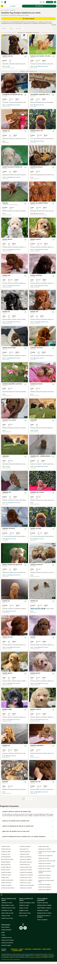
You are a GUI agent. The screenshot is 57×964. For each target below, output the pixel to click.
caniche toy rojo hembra (7, 888)
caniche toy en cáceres (44, 863)
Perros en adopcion (42, 919)
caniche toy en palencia (44, 887)
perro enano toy (24, 849)
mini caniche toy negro (7, 859)
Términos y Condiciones (41, 955)
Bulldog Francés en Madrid (44, 905)
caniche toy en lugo (43, 846)
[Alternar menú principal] (2, 2)
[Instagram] (25, 928)
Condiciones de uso (6, 937)
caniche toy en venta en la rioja (46, 860)
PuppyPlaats (28, 949)
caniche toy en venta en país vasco (46, 881)
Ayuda (3, 932)
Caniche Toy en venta (7, 918)
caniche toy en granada (26, 872)
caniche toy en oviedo (44, 868)
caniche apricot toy (25, 851)
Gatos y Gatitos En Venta (26, 899)
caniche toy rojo (5, 854)
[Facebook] (21, 928)
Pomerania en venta (6, 910)
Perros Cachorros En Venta (8, 899)
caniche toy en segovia (44, 884)
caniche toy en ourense (44, 849)
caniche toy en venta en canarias (44, 872)
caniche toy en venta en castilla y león (46, 852)
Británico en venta (24, 905)
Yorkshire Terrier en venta (8, 908)
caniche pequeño (5, 862)
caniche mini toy (5, 846)
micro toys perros (5, 864)
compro (12, 28)
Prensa (3, 935)
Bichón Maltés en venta (7, 905)
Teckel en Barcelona (42, 902)
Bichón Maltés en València (44, 908)
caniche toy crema (6, 875)
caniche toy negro (6, 851)
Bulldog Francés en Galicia (44, 913)
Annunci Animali (46, 949)
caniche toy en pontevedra (27, 885)
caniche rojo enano (6, 882)
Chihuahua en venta (6, 902)
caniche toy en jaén (43, 858)
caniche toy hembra (25, 846)
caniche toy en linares (44, 877)
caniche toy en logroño (26, 888)
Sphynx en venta (23, 908)
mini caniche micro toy (26, 862)
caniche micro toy (6, 849)
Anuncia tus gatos (6, 945)
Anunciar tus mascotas (7, 940)
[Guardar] (25, 56)
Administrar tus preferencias (35, 957)
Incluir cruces (18, 28)
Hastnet (21, 949)
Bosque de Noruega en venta (27, 902)
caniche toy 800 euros (26, 867)
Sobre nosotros (5, 927)
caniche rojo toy (5, 869)
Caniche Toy (5, 28)
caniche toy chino (24, 854)
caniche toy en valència (26, 880)
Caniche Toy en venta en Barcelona (43, 916)
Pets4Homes (14, 949)
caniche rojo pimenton (7, 880)
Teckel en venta (5, 915)
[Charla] (43, 2)
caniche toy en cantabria (26, 875)
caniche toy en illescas (44, 875)
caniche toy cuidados (25, 859)
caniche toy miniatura (25, 856)
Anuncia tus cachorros (7, 942)
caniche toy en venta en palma (46, 866)
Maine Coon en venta (24, 913)
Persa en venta (23, 915)
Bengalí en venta (23, 910)
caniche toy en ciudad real (45, 855)
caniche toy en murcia (26, 877)
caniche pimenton (6, 856)
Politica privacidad (6, 929)
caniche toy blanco (6, 872)
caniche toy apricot (6, 885)
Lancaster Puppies (17, 950)
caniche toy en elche (25, 882)
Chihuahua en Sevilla (42, 910)
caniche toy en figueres (44, 889)
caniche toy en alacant (26, 869)
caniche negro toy (6, 867)
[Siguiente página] (33, 798)
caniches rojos (5, 877)
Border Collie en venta (7, 913)
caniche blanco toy (25, 864)
